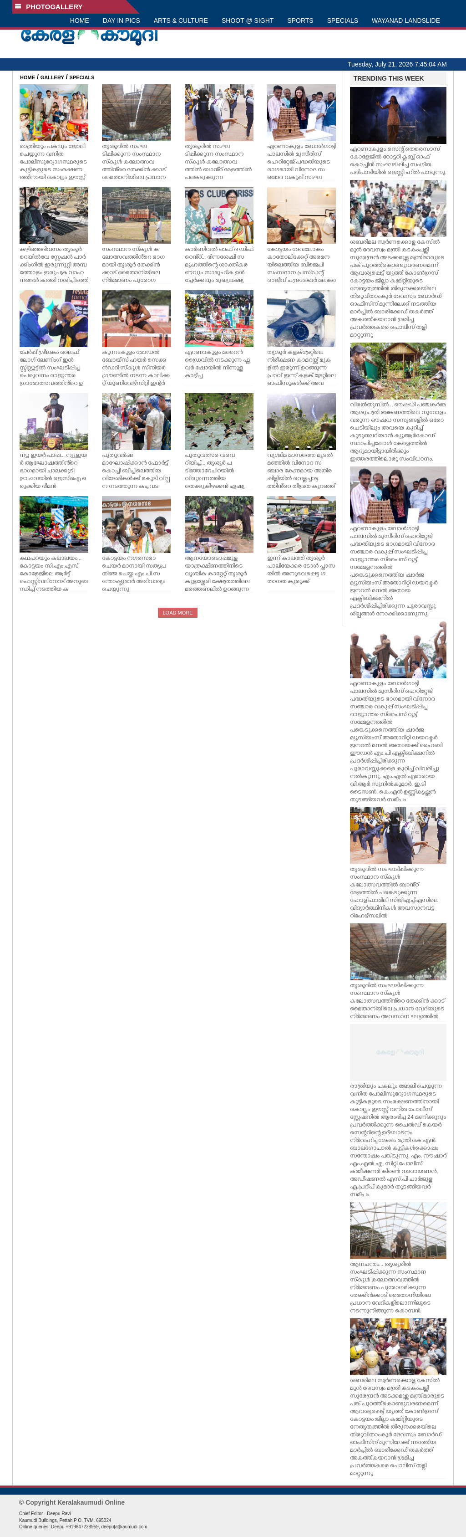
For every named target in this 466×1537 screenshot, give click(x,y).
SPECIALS (342, 20)
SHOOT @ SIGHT (248, 20)
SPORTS (300, 20)
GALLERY (52, 77)
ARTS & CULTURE (181, 20)
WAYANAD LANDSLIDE (406, 20)
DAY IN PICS (121, 20)
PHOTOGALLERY (49, 6)
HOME (79, 20)
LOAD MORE (177, 612)
